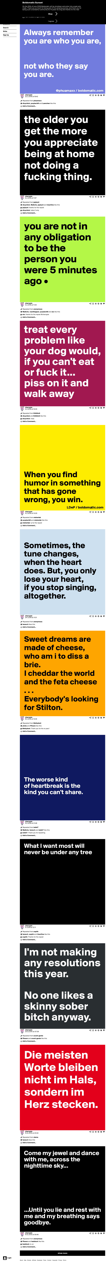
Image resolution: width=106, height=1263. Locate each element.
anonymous (38, 309)
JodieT (36, 827)
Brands (29, 1260)
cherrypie (28, 95)
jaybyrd (36, 202)
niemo (36, 1137)
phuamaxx (38, 101)
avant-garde (38, 1036)
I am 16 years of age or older (35, 17)
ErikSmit (37, 413)
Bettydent (37, 723)
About (21, 1260)
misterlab (37, 517)
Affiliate (34, 1260)
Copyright (54, 1260)
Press (44, 1260)
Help (25, 1260)
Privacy (60, 1260)
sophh (36, 931)
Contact (49, 1260)
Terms (64, 1260)
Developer (39, 1260)
